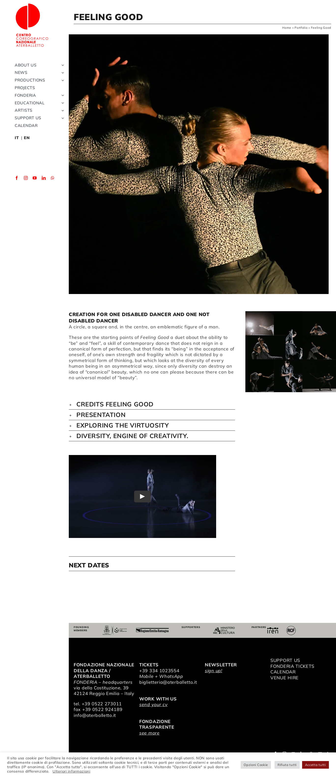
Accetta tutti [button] (315, 765)
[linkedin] (44, 178)
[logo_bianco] (32, 4)
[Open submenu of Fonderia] (61, 95)
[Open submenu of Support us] (61, 118)
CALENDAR (283, 672)
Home (286, 27)
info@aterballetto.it (95, 715)
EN (26, 137)
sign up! (213, 670)
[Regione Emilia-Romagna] (152, 630)
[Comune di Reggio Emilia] (115, 627)
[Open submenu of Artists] (61, 110)
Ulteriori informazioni (71, 771)
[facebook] (17, 178)
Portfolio (301, 27)
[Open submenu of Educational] (61, 103)
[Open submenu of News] (61, 72)
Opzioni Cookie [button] (256, 765)
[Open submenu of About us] (61, 65)
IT (17, 137)
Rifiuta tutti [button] (287, 765)
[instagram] (26, 178)
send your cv (153, 704)
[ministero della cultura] (224, 629)
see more (149, 733)
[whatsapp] (53, 178)
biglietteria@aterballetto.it (168, 682)
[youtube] (35, 178)
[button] (152, 404)
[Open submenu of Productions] (61, 80)
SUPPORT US (285, 660)
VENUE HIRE (284, 678)
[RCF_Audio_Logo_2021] (291, 627)
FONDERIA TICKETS (292, 666)
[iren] (272, 629)
